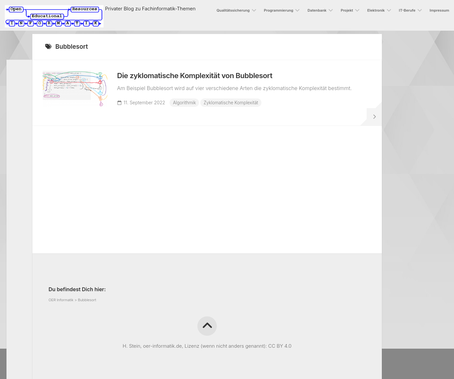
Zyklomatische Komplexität (235, 105)
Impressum (439, 10)
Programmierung (278, 10)
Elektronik (376, 10)
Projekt (347, 10)
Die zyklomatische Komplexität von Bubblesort (203, 78)
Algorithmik (187, 105)
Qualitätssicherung (232, 10)
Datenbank (317, 10)
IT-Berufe (407, 10)
